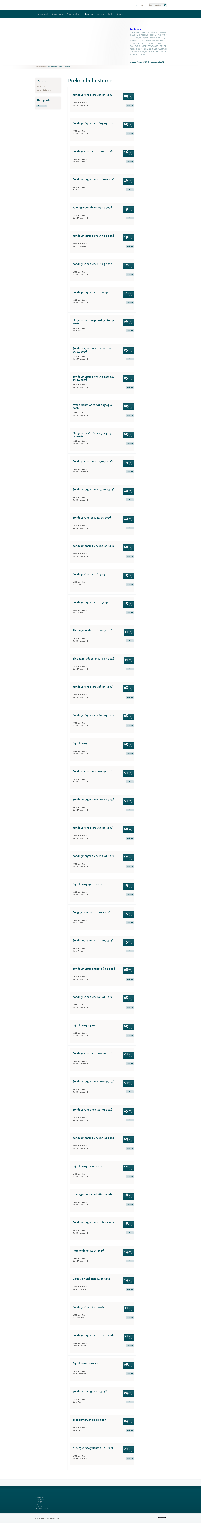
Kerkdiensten (42, 86)
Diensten (89, 14)
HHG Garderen (52, 67)
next (39, 62)
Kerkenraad (42, 14)
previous (35, 62)
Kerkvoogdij (57, 14)
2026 (44, 106)
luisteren (130, 105)
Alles (39, 106)
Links (110, 14)
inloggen (140, 5)
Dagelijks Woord (135, 29)
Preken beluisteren (65, 67)
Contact (120, 14)
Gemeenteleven (74, 14)
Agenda (100, 14)
